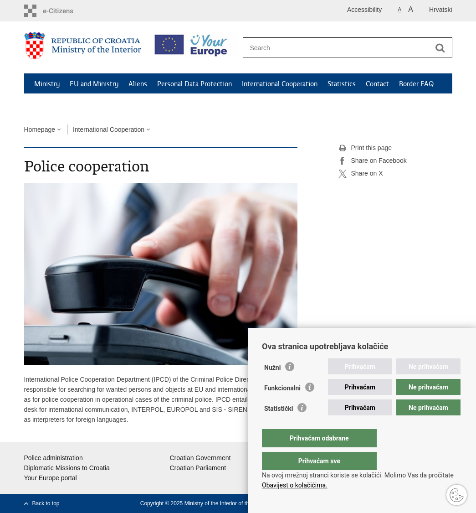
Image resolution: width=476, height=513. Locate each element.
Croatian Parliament (198, 468)
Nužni (272, 385)
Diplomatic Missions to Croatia (67, 468)
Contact (377, 84)
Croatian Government (200, 457)
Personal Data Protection (194, 84)
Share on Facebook (372, 161)
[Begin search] (440, 48)
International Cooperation (279, 84)
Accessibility (364, 9)
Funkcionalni (282, 406)
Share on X (360, 174)
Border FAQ (416, 84)
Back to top (46, 503)
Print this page (365, 148)
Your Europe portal (50, 478)
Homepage (40, 129)
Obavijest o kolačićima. (295, 485)
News (42, 105)
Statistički (278, 426)
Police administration (53, 457)
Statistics (342, 84)
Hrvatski (440, 9)
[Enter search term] (338, 47)
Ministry (47, 84)
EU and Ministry (94, 84)
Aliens (137, 84)
